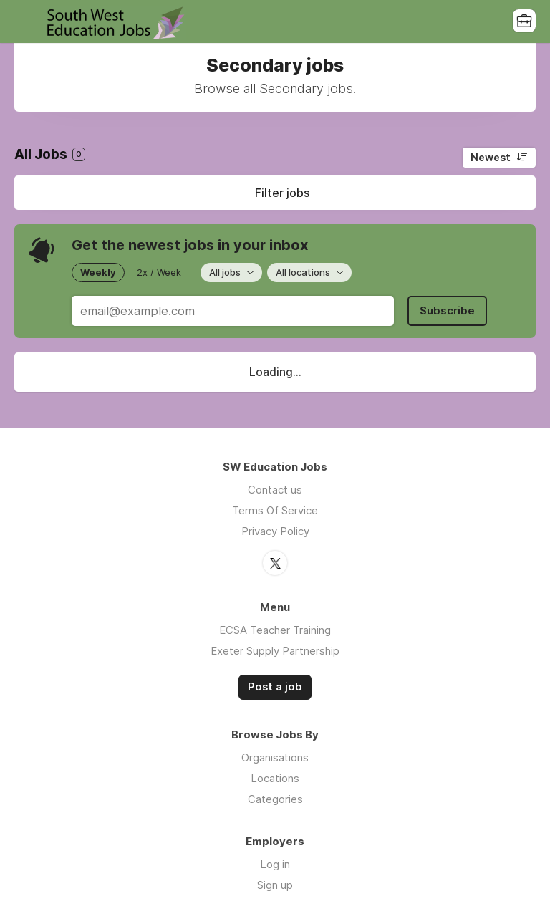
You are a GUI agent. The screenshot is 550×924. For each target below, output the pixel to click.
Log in (275, 864)
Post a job (275, 686)
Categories (275, 799)
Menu (25, 21)
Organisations (275, 757)
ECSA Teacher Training (275, 630)
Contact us (275, 489)
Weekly (98, 272)
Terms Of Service (275, 510)
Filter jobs (282, 193)
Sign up (275, 885)
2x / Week (159, 272)
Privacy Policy (275, 531)
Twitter (275, 563)
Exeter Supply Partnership (275, 651)
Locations (275, 778)
